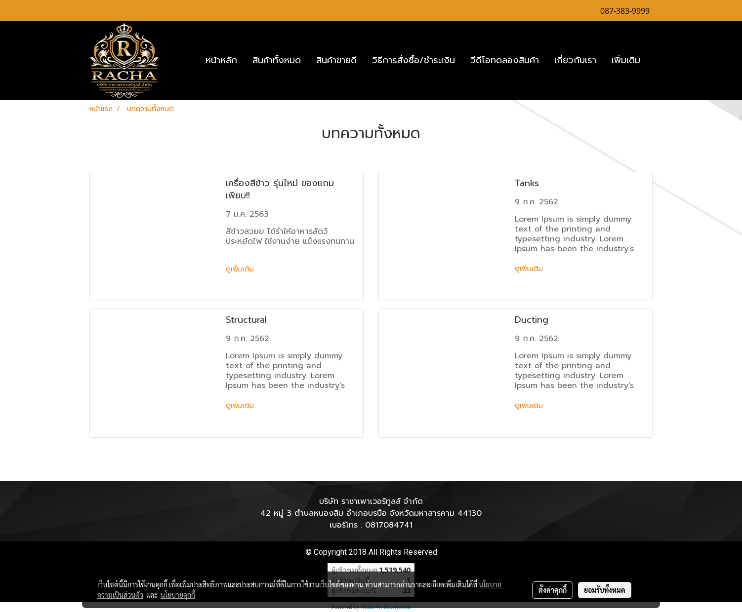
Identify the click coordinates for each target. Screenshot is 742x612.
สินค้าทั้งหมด (276, 60)
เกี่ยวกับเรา (575, 60)
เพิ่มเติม (626, 60)
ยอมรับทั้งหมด (604, 589)
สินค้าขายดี (336, 60)
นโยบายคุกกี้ (178, 594)
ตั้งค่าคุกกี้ (552, 589)
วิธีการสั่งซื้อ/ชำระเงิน (413, 60)
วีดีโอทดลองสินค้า (504, 60)
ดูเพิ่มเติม (241, 269)
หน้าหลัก (221, 60)
